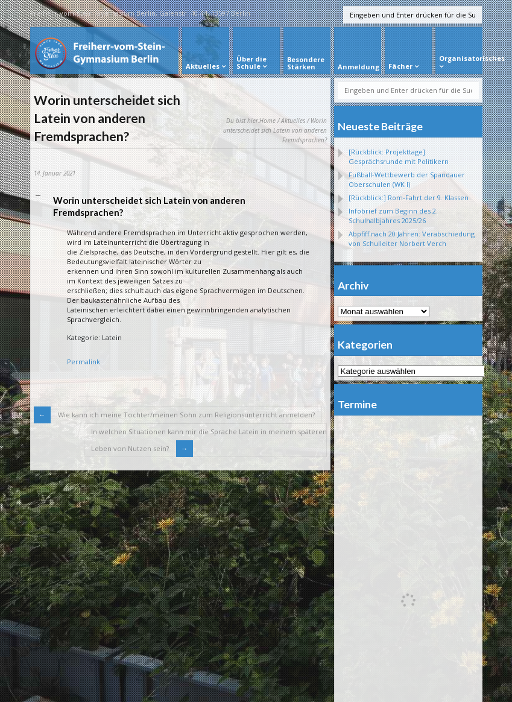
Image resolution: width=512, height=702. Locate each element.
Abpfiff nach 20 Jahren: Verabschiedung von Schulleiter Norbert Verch (412, 238)
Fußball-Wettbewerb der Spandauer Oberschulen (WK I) (407, 179)
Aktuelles (293, 120)
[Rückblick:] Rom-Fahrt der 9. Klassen (409, 197)
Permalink (83, 361)
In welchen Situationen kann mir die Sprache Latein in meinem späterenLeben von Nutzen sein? (209, 440)
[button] (180, 207)
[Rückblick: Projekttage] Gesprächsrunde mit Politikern (399, 156)
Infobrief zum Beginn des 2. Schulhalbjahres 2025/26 (393, 215)
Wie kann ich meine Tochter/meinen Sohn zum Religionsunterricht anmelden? (185, 414)
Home (267, 120)
